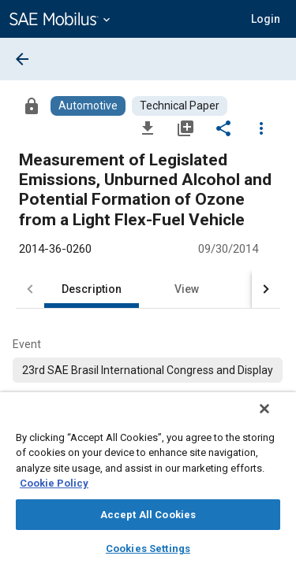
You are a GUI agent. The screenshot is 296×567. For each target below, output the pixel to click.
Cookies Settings (148, 548)
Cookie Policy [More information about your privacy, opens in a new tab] (54, 483)
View (186, 289)
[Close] (275, 419)
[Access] (31, 105)
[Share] (223, 127)
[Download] (147, 127)
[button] (266, 19)
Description (92, 289)
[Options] (261, 127)
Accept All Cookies (148, 515)
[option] (148, 370)
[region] (148, 484)
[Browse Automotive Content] (88, 106)
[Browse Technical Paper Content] (179, 106)
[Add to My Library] (185, 127)
